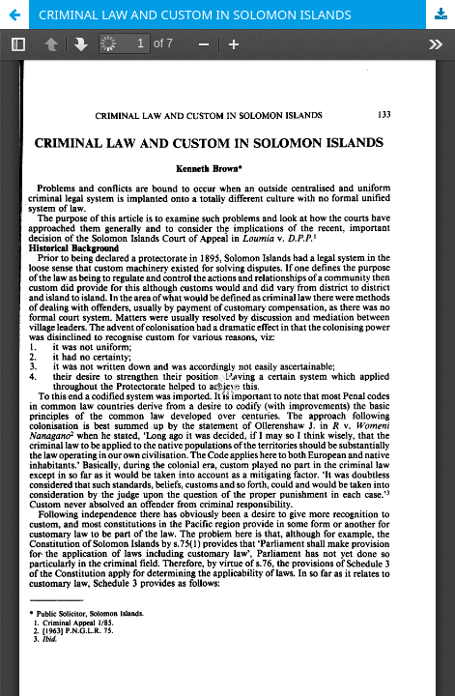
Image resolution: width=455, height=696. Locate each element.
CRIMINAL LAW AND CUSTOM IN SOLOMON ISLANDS (195, 14)
